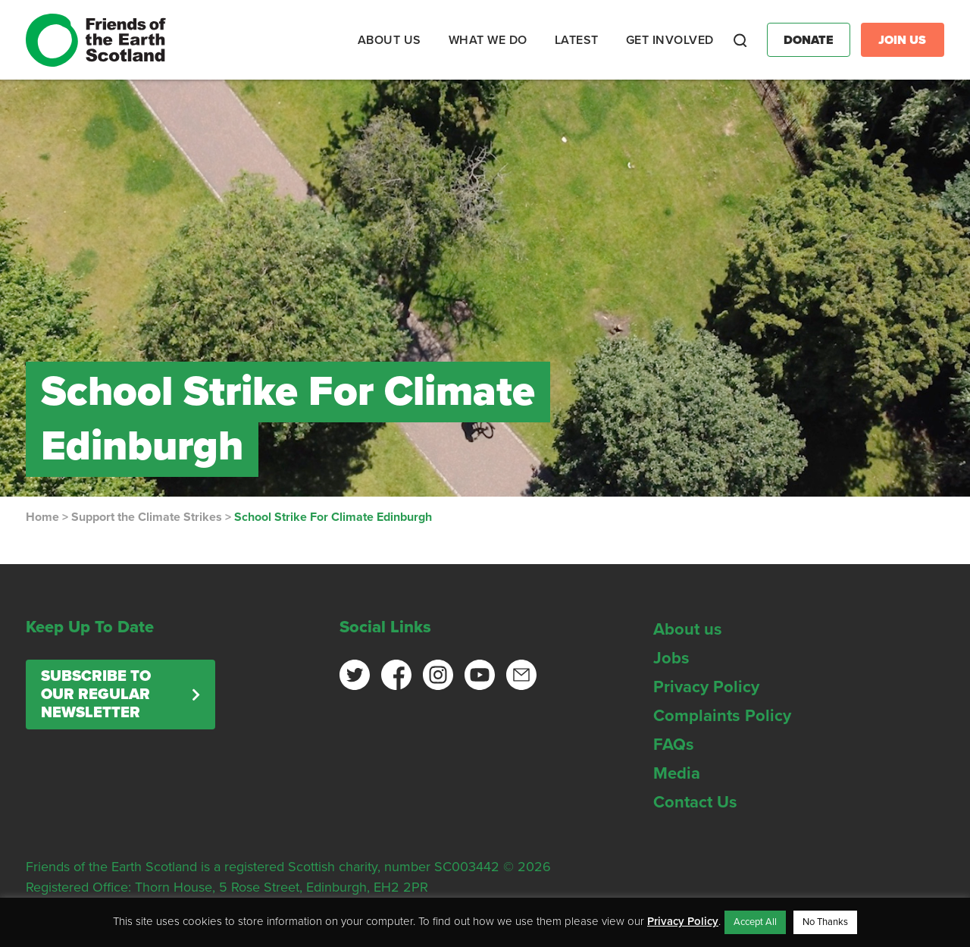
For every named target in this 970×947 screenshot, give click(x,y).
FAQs (673, 744)
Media (676, 773)
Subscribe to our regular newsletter (96, 694)
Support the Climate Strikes (146, 517)
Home (42, 517)
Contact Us (695, 802)
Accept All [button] (755, 922)
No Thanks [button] (825, 922)
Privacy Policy (706, 687)
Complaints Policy (722, 716)
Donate (809, 40)
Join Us (902, 40)
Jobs (671, 658)
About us (687, 629)
